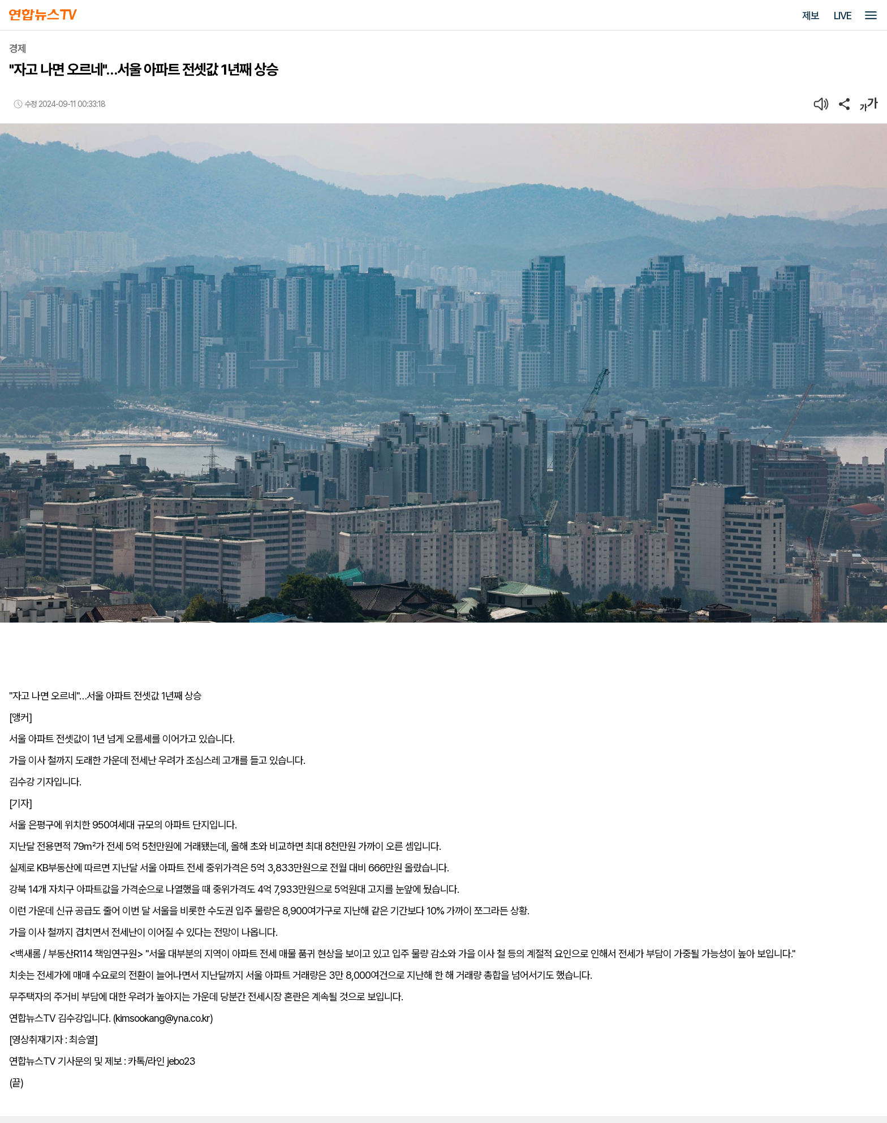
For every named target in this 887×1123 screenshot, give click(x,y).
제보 (810, 15)
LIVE (842, 15)
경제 (17, 48)
